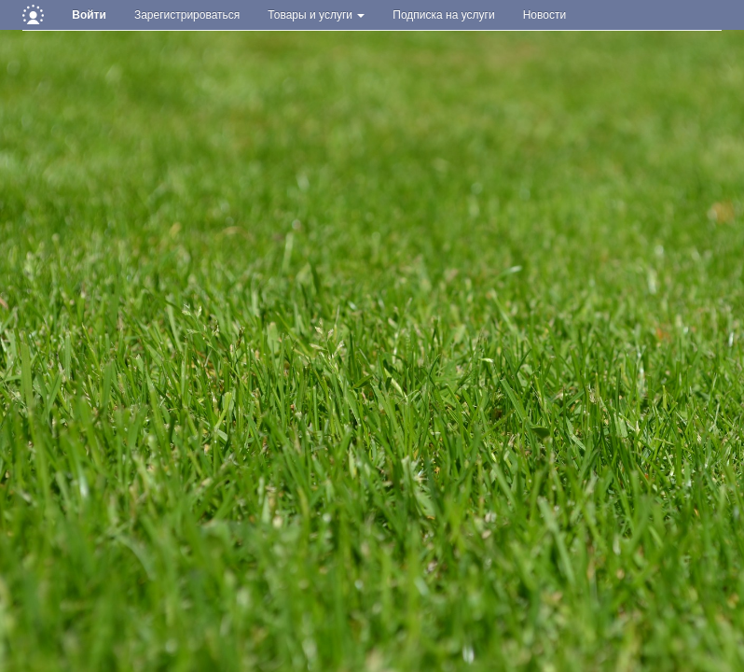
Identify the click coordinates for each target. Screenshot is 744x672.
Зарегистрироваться (187, 14)
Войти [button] (89, 14)
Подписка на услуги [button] (443, 14)
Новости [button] (544, 14)
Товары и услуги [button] (316, 14)
